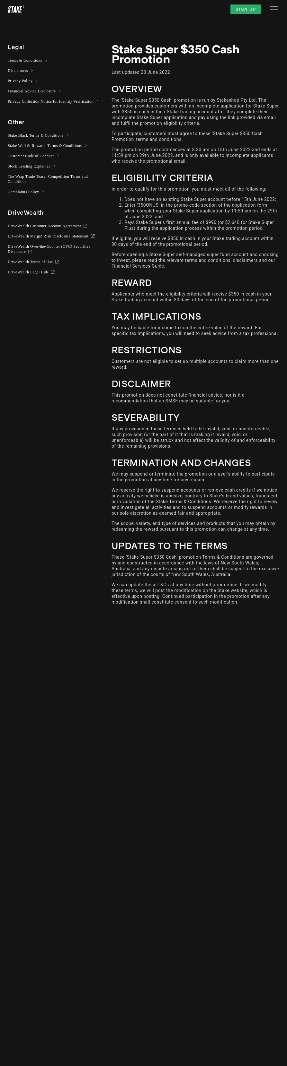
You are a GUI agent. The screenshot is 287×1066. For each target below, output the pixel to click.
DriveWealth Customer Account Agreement (45, 226)
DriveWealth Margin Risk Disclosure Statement (49, 236)
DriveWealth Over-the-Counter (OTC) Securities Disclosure (49, 249)
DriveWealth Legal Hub (28, 272)
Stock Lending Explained (29, 166)
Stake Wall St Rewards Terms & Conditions (45, 145)
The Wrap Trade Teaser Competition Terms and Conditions (48, 179)
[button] (16, 47)
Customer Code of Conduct (31, 156)
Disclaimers (18, 70)
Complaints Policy (24, 192)
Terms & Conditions (25, 60)
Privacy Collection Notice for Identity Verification (51, 101)
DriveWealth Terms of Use (31, 262)
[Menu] (274, 9)
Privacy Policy (20, 81)
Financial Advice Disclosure (32, 91)
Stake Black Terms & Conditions (36, 135)
